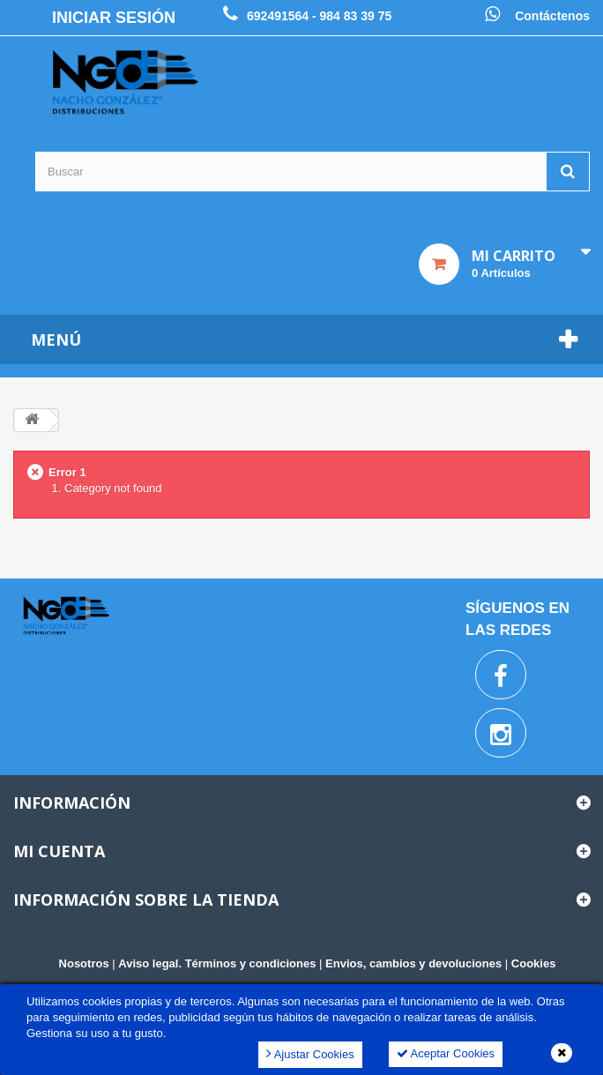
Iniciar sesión (113, 17)
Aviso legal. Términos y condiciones (217, 963)
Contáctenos (552, 16)
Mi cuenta (59, 851)
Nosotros (84, 963)
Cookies (533, 963)
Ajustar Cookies (310, 1053)
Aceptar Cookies (446, 1053)
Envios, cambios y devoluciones (413, 963)
